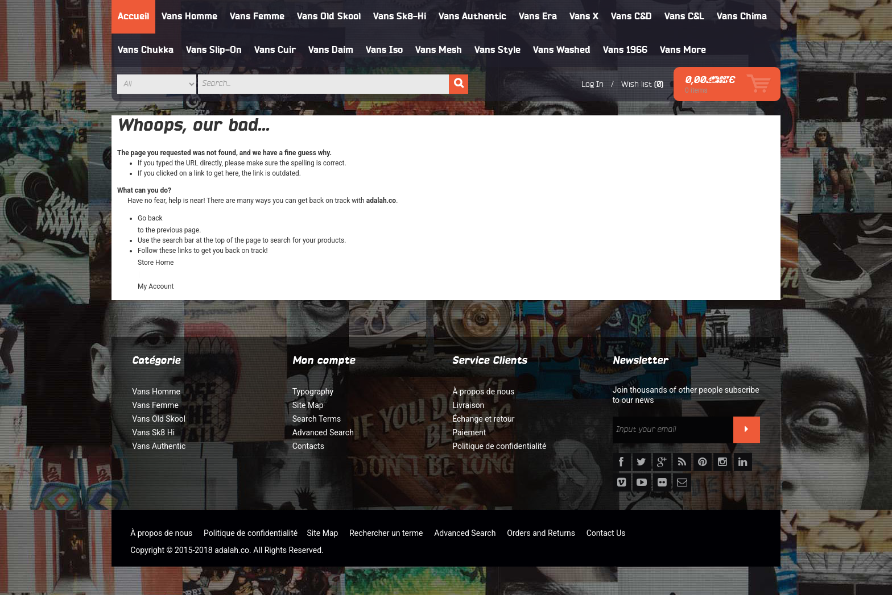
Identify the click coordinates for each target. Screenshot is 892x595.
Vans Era (538, 16)
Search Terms (316, 418)
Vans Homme (189, 16)
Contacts (308, 446)
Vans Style (497, 50)
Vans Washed (561, 50)
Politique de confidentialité (499, 446)
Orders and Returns (541, 533)
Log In (592, 84)
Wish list (636, 84)
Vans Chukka (146, 50)
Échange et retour (483, 418)
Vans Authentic (472, 16)
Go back (150, 218)
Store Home (156, 263)
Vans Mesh (438, 50)
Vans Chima (742, 16)
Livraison (468, 405)
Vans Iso (384, 50)
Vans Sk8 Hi (153, 432)
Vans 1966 (625, 50)
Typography (312, 391)
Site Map (308, 405)
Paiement (469, 432)
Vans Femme (257, 16)
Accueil (133, 16)
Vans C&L (684, 16)
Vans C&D (631, 16)
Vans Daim (330, 50)
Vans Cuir (275, 50)
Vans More (683, 50)
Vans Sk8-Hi (399, 16)
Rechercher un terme (386, 533)
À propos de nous (483, 391)
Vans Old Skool (329, 16)
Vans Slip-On (214, 50)
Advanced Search (323, 432)
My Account (156, 286)
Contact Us (606, 533)
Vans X (583, 16)
